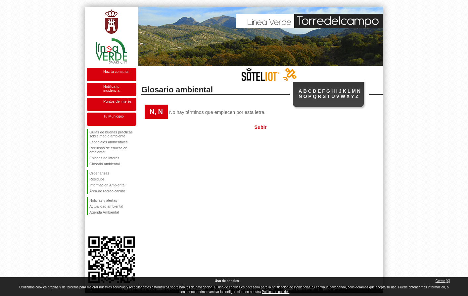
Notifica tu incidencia (111, 88)
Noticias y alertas (103, 200)
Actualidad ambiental (106, 206)
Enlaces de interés (104, 158)
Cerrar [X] (443, 281)
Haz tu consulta (115, 72)
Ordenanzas (99, 173)
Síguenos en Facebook (91, 226)
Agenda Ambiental (104, 212)
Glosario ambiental (104, 164)
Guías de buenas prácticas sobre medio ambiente (111, 134)
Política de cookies (275, 292)
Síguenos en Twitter (102, 226)
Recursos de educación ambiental (108, 150)
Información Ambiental (107, 185)
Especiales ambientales (108, 142)
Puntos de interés (117, 101)
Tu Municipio (113, 116)
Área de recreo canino (107, 191)
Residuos (97, 179)
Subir (261, 127)
